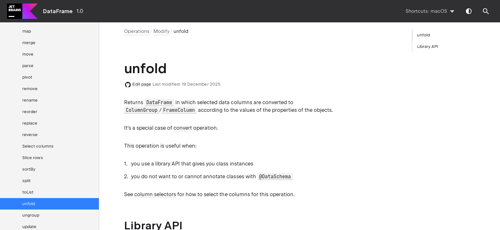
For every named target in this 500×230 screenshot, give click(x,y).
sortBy (28, 169)
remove (30, 88)
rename (30, 100)
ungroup (30, 215)
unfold (28, 203)
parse (27, 65)
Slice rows (32, 157)
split (26, 180)
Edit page (141, 84)
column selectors (155, 194)
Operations (137, 31)
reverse (30, 134)
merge (28, 42)
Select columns (38, 146)
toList (27, 192)
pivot (27, 77)
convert (182, 128)
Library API (427, 46)
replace (29, 123)
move (27, 54)
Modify (161, 31)
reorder (29, 111)
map (26, 31)
